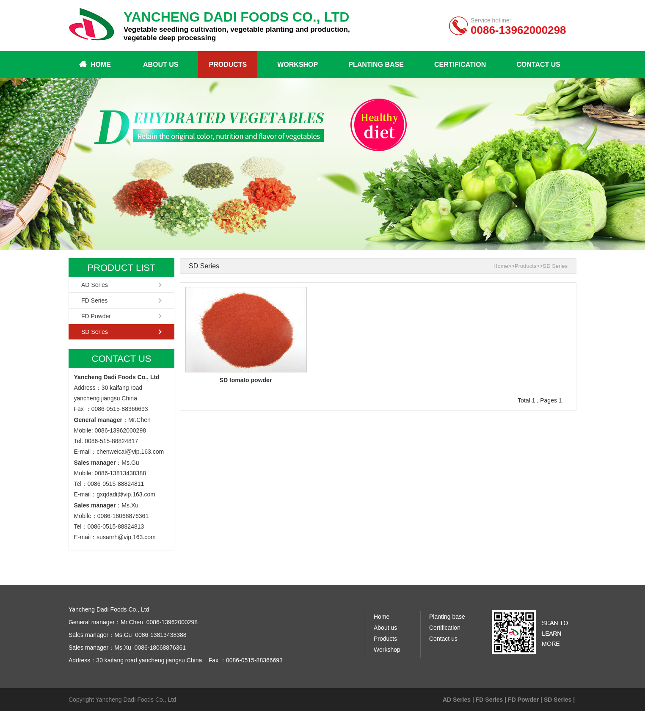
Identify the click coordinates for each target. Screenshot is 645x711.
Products (228, 64)
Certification (460, 64)
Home (101, 64)
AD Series (94, 284)
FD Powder (96, 316)
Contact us (538, 64)
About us (161, 64)
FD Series (94, 300)
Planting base (376, 64)
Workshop (297, 64)
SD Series (94, 331)
